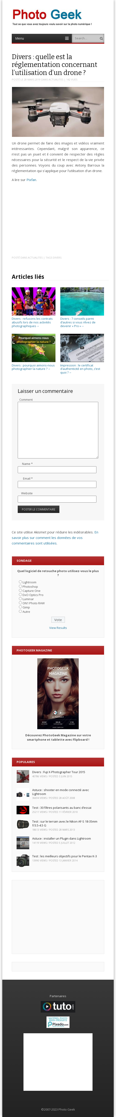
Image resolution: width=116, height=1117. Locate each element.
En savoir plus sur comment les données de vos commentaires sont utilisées (55, 537)
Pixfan (31, 179)
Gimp (26, 607)
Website (27, 493)
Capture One (32, 591)
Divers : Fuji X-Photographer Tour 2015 (58, 772)
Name (27, 464)
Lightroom (29, 582)
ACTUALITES (56, 79)
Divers (57, 257)
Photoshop (30, 586)
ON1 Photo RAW (34, 603)
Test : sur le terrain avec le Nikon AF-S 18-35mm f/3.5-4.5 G (64, 823)
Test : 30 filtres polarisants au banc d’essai (61, 808)
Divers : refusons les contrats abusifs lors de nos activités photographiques (33, 320)
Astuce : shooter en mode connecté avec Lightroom (60, 792)
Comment (26, 399)
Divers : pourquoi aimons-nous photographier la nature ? (33, 365)
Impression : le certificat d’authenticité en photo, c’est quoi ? (82, 367)
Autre (26, 612)
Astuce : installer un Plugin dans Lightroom (61, 838)
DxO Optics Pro (33, 595)
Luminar (28, 599)
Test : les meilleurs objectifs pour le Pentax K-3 (64, 856)
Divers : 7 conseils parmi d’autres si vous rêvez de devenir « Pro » (82, 320)
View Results (58, 628)
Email (28, 478)
